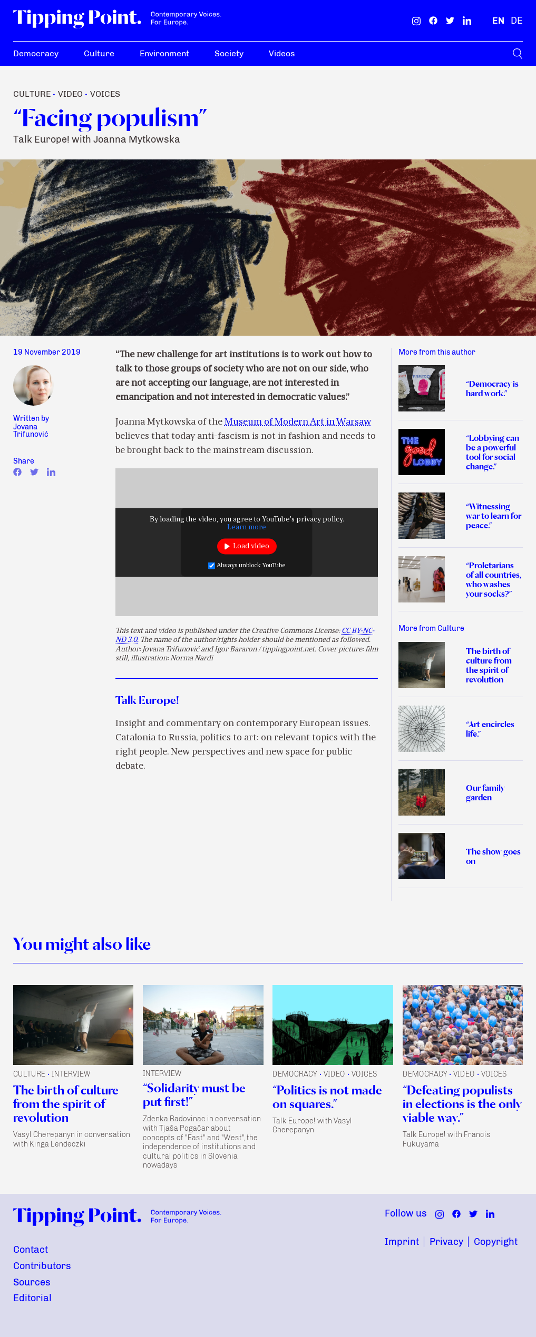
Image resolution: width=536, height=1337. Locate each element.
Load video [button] (251, 546)
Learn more (246, 527)
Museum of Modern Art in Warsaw (298, 422)
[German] (517, 20)
